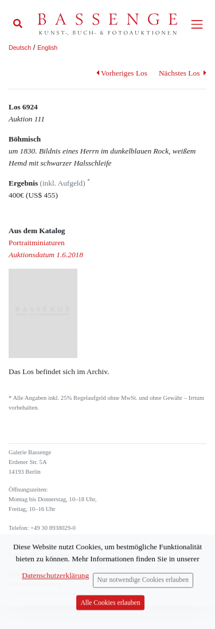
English (47, 47)
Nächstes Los (182, 73)
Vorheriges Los (121, 73)
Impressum (22, 574)
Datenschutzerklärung (35, 584)
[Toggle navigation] (197, 24)
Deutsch (20, 47)
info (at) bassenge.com (56, 555)
